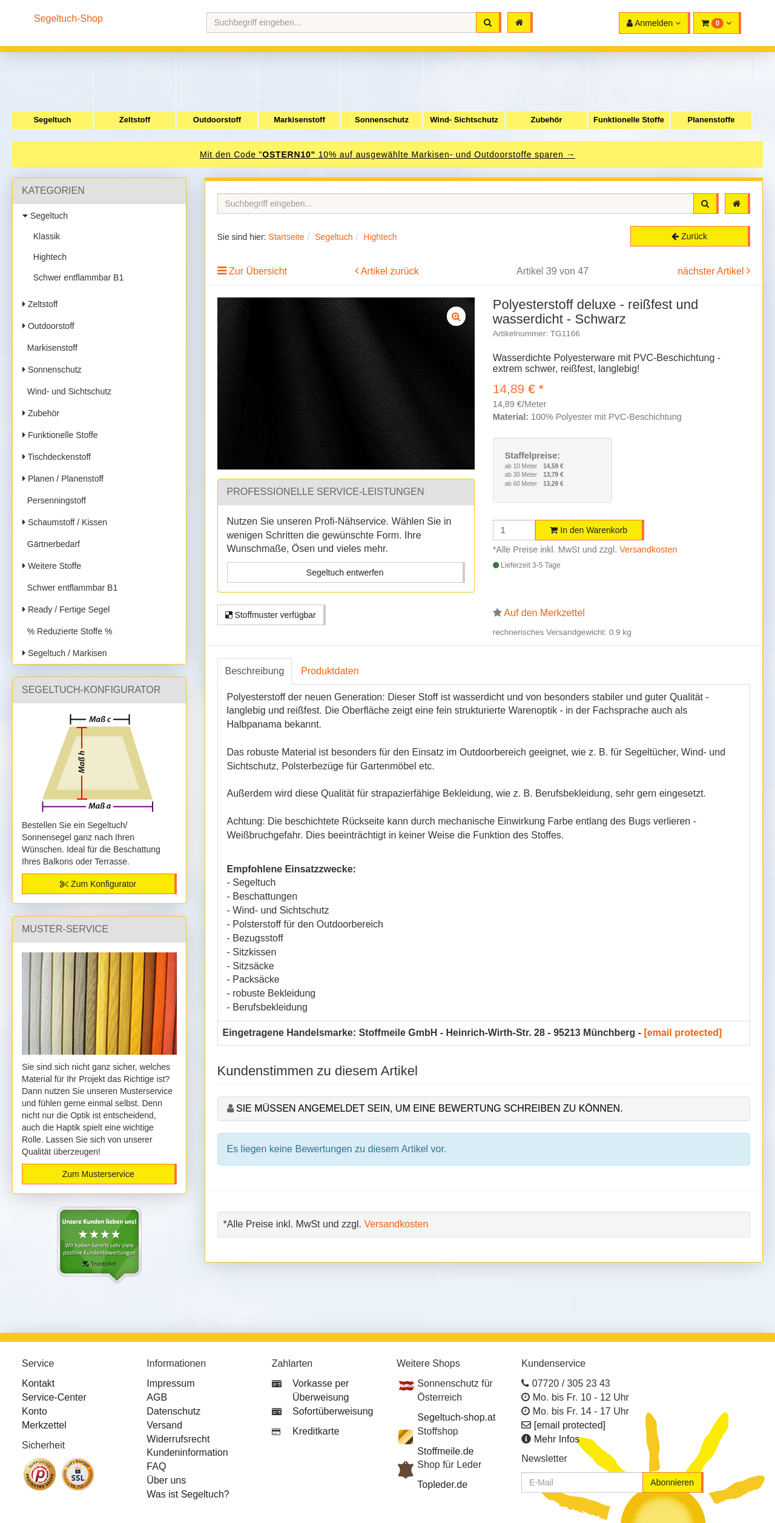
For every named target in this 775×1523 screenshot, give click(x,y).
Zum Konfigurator (98, 884)
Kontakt (38, 1383)
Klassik (44, 236)
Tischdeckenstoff (56, 457)
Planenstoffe (710, 119)
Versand (164, 1425)
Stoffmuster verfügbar (270, 615)
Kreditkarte (315, 1431)
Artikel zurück (390, 271)
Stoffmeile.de (445, 1451)
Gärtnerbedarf (51, 544)
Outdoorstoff (217, 119)
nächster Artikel (712, 271)
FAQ (156, 1466)
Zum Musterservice (98, 1174)
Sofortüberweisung (332, 1411)
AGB (157, 1397)
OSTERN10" (290, 154)
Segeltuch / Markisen (64, 653)
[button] (717, 23)
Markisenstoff (299, 119)
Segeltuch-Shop (68, 18)
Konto (34, 1411)
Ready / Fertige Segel (66, 609)
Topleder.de (442, 1484)
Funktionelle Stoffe (628, 119)
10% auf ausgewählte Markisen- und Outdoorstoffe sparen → (446, 154)
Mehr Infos (557, 1439)
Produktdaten (329, 671)
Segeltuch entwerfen (345, 572)
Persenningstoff (54, 500)
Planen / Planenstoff (63, 478)
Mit (208, 154)
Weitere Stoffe (51, 566)
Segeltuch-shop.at (456, 1417)
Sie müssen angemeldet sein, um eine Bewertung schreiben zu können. (429, 1108)
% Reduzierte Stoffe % (67, 631)
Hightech (47, 257)
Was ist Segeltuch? (188, 1494)
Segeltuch (52, 119)
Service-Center (54, 1397)
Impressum (170, 1383)
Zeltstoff (134, 119)
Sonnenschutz (382, 119)
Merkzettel (44, 1425)
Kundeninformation (187, 1452)
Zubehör (546, 119)
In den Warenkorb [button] (588, 530)
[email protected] (683, 1032)
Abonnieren (672, 1482)
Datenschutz (173, 1411)
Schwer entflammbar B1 (76, 277)
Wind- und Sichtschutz (66, 391)
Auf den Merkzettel (544, 613)
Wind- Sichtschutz (464, 119)
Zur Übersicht (258, 271)
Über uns (166, 1480)
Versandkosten (648, 549)
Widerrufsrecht (178, 1439)
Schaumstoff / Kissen (64, 522)
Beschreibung (255, 671)
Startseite (286, 237)
